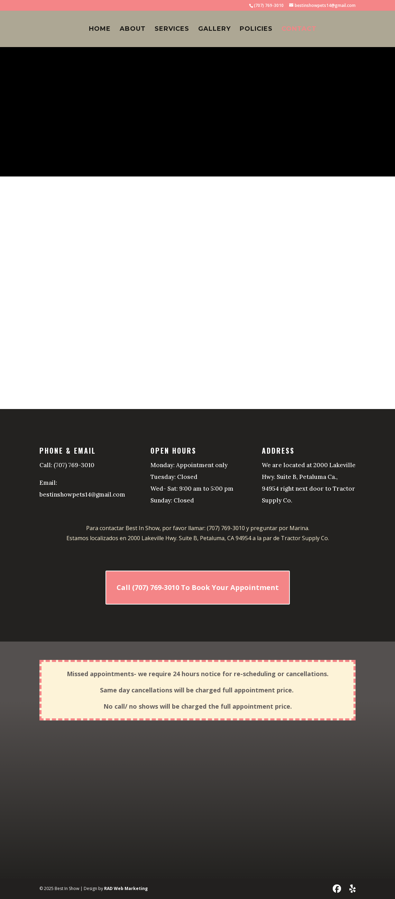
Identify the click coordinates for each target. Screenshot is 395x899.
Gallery (214, 29)
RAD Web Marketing (126, 888)
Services (172, 29)
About (133, 29)
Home (100, 29)
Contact (299, 29)
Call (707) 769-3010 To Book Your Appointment (198, 587)
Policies (256, 29)
